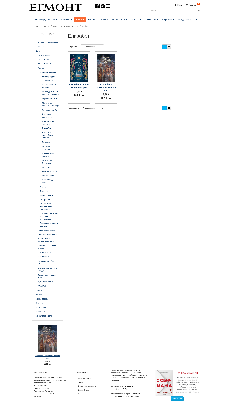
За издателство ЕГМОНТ (44, 394)
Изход (80, 394)
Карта (137, 389)
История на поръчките (87, 386)
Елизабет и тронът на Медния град (79, 85)
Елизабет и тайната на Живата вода (47, 357)
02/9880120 (135, 394)
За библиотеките (40, 385)
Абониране (177, 399)
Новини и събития (41, 388)
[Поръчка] (193, 5)
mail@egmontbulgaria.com (122, 396)
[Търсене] (199, 10)
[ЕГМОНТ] (55, 6)
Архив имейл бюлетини (43, 391)
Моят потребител (85, 378)
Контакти (37, 397)
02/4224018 (129, 386)
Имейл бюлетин (84, 390)
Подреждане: (74, 46)
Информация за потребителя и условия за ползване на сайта (50, 381)
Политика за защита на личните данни (49, 377)
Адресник (82, 382)
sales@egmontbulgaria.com (122, 389)
